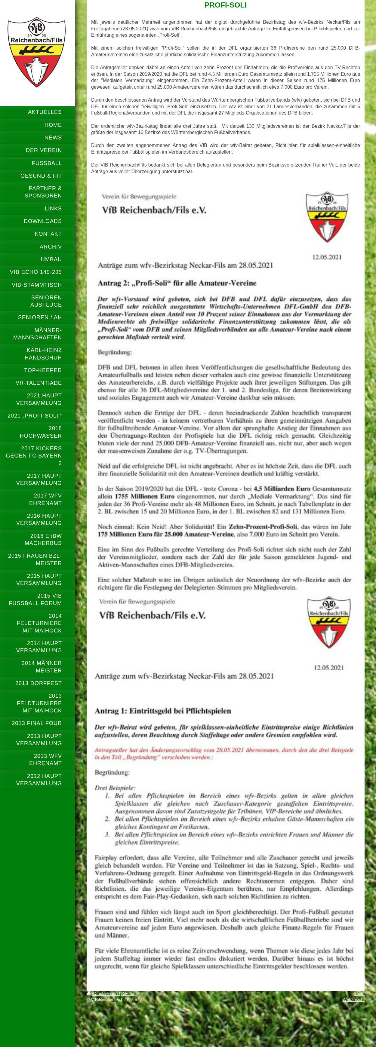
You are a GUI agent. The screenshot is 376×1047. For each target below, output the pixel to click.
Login (359, 993)
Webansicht (354, 999)
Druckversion (103, 993)
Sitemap (129, 993)
